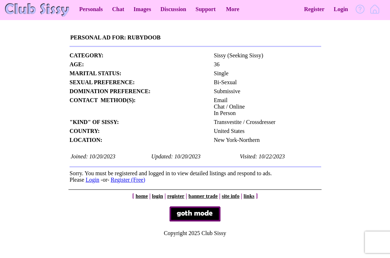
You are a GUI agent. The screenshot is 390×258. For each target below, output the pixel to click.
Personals (91, 9)
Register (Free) (128, 180)
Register (314, 9)
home (141, 196)
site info (230, 196)
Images (142, 9)
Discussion (173, 9)
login (157, 196)
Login (341, 9)
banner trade (203, 196)
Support (205, 9)
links (249, 196)
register (175, 196)
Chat (118, 9)
